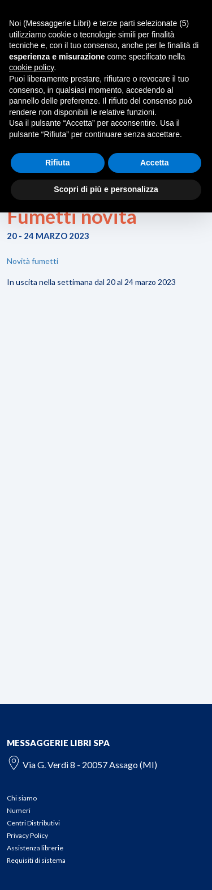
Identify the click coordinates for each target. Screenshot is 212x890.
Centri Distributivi (33, 823)
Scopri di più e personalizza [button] (106, 189)
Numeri (19, 810)
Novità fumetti (32, 261)
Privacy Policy (27, 835)
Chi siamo (22, 798)
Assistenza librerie (35, 848)
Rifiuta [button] (57, 162)
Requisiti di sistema (36, 860)
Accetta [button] (154, 162)
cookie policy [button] (31, 67)
